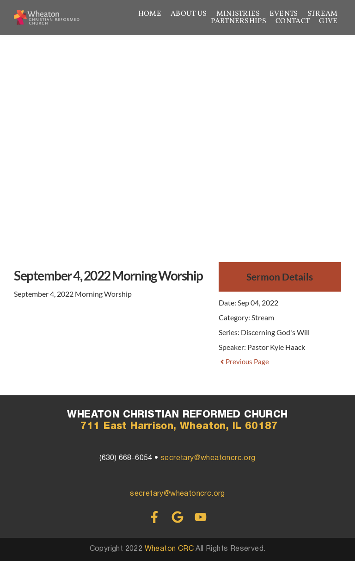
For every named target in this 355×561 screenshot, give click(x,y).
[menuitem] (149, 14)
